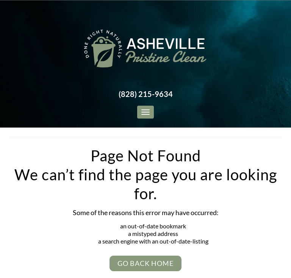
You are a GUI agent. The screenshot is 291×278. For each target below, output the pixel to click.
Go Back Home (145, 263)
